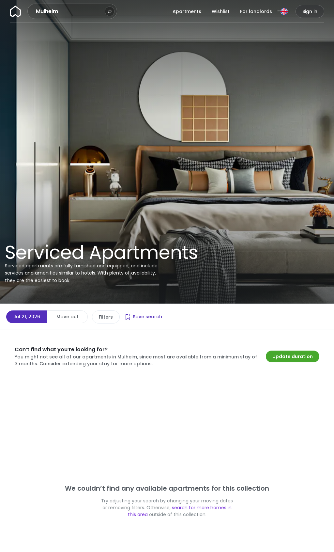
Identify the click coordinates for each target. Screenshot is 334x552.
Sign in (309, 11)
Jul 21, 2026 (26, 316)
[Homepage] (15, 11)
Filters (106, 317)
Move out (67, 316)
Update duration (292, 356)
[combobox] (69, 11)
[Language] (284, 11)
